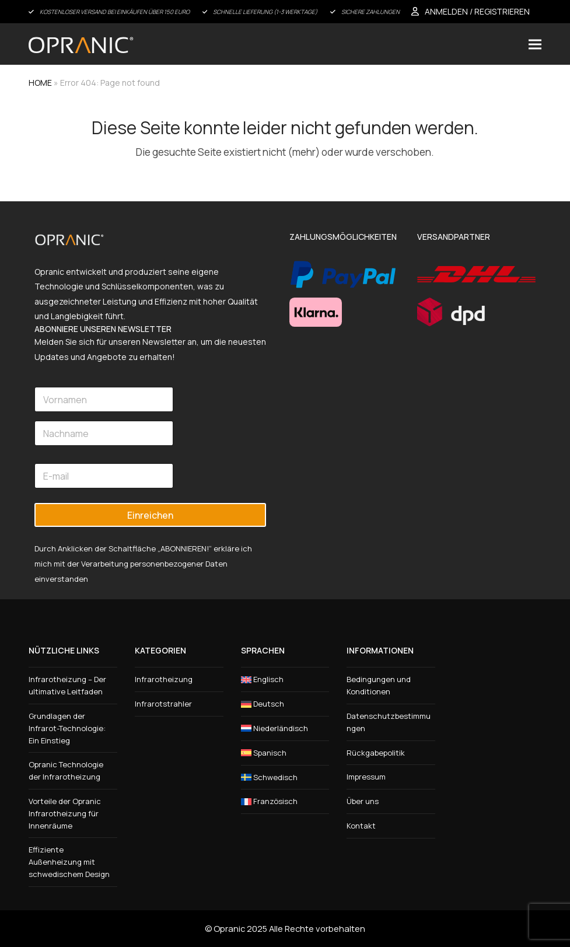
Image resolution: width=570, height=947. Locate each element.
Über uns (363, 801)
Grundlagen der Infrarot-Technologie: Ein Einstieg (67, 728)
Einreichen (150, 515)
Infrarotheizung (164, 679)
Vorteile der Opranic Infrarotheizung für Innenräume (65, 813)
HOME (40, 82)
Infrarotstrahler (163, 703)
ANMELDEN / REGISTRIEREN (477, 11)
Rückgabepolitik (376, 752)
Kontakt (361, 825)
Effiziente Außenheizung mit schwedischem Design (69, 861)
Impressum (366, 776)
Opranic (229, 928)
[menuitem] (285, 679)
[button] (535, 44)
